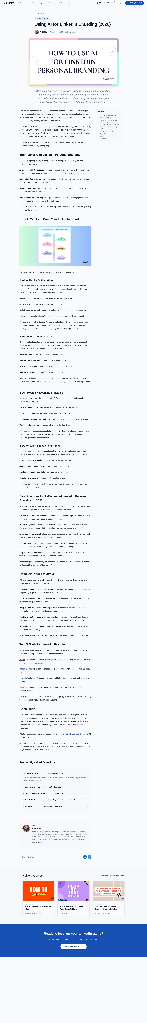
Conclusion (103, 138)
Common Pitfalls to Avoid (107, 131)
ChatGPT (23, 669)
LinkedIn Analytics (27, 678)
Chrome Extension (106, 3)
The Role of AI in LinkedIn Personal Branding (108, 116)
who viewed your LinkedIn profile (74, 734)
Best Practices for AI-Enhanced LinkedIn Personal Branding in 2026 (109, 127)
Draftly (31, 378)
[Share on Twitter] (90, 858)
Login (120, 3)
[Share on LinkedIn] (85, 858)
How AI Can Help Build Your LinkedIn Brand (108, 121)
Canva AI (23, 687)
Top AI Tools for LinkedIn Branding (107, 135)
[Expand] (99, 121)
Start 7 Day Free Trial (135, 3)
